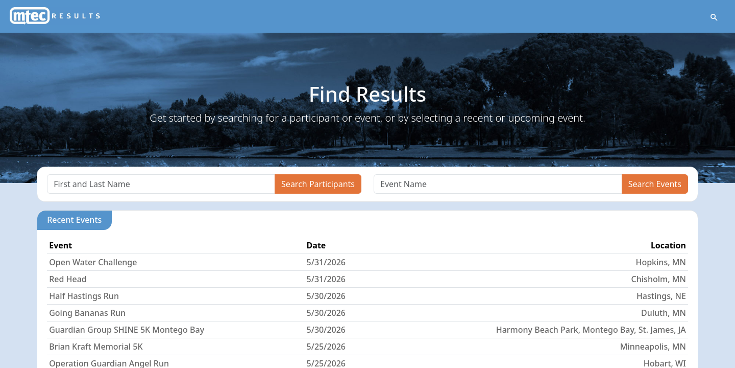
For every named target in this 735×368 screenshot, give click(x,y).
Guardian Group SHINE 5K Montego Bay (126, 329)
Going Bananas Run (87, 312)
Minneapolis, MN (653, 346)
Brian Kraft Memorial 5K (95, 346)
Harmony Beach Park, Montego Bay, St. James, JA (591, 329)
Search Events (654, 184)
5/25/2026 (326, 346)
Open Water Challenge (93, 262)
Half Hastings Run (84, 296)
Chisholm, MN (658, 279)
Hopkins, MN (660, 262)
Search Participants (318, 184)
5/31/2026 (326, 262)
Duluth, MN (663, 312)
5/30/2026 (326, 296)
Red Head (68, 279)
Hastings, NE (661, 296)
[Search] (161, 184)
